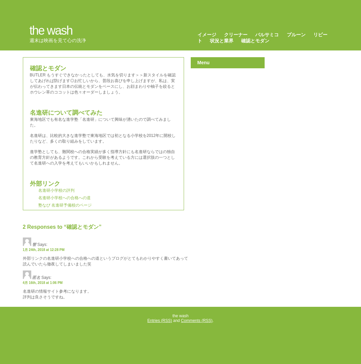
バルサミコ (267, 34)
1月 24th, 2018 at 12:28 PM (44, 250)
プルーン (296, 34)
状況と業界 (221, 40)
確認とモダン (255, 40)
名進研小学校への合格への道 (64, 197)
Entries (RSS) (159, 320)
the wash (51, 30)
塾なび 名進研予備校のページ (65, 205)
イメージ (206, 34)
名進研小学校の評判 (56, 190)
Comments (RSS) (197, 320)
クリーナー (235, 34)
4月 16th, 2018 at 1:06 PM (43, 283)
